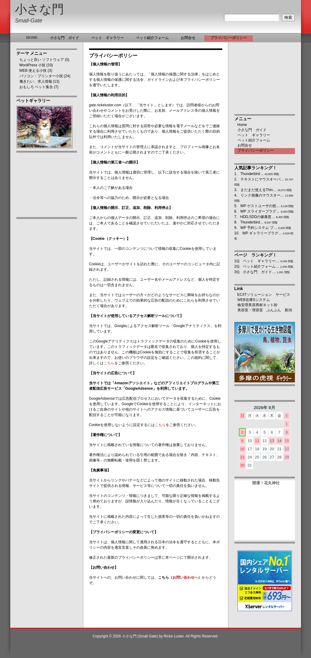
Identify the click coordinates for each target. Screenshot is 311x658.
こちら (109, 363)
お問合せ (244, 145)
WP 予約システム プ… (258, 228)
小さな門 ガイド (251, 130)
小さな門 (39, 9)
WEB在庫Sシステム (253, 300)
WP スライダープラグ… (260, 211)
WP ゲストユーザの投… (260, 206)
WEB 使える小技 (33, 70)
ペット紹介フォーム (253, 140)
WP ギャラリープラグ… (262, 233)
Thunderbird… (252, 174)
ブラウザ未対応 (264, 512)
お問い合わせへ (185, 577)
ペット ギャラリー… (261, 261)
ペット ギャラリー (253, 135)
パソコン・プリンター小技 (41, 76)
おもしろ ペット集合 (36, 87)
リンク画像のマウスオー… (262, 195)
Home (242, 125)
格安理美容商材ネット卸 (257, 305)
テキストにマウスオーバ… (262, 179)
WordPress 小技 (32, 65)
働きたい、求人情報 (35, 81)
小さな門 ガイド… (259, 272)
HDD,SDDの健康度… (257, 217)
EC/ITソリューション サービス (263, 295)
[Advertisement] (46, 317)
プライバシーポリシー (255, 150)
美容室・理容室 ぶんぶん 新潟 (264, 310)
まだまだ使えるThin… (258, 190)
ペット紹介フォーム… (261, 266)
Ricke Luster (174, 636)
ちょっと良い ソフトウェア (41, 60)
